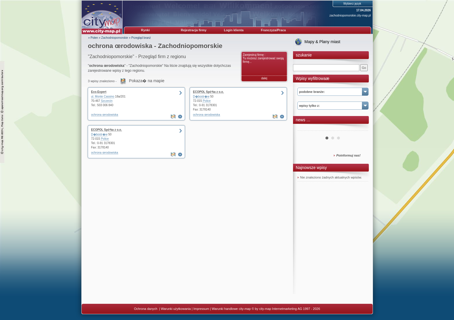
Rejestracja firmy (194, 30)
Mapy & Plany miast (322, 41)
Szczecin (106, 100)
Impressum (201, 308)
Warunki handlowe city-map (231, 308)
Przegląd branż (141, 37)
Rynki (145, 30)
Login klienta (234, 30)
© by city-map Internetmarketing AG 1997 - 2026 (286, 308)
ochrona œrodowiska (104, 114)
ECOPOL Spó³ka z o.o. (208, 91)
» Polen (93, 37)
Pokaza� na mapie (146, 80)
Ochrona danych (146, 308)
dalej (264, 78)
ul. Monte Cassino (102, 96)
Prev (305, 128)
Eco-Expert (99, 91)
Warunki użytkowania (176, 308)
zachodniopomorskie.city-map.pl (350, 15)
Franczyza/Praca (273, 30)
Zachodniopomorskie (114, 37)
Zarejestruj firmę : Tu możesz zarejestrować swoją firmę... (263, 58)
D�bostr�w (201, 96)
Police (206, 100)
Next (360, 128)
